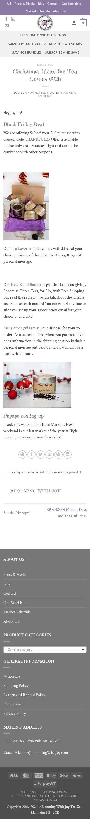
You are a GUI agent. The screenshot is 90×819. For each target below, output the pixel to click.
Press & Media (25, 3)
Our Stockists (71, 3)
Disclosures (12, 704)
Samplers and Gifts (27, 44)
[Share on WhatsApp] (22, 454)
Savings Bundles (27, 52)
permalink (75, 472)
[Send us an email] (7, 26)
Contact (52, 3)
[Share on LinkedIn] (67, 454)
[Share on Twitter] (40, 454)
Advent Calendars (65, 44)
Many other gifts (16, 328)
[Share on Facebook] (31, 454)
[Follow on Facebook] (7, 19)
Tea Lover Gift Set (26, 248)
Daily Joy (45, 64)
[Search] (9, 3)
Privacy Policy (14, 713)
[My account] (74, 23)
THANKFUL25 (37, 139)
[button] (83, 22)
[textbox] (43, 650)
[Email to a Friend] (49, 454)
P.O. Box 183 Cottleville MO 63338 (31, 741)
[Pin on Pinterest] (58, 454)
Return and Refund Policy (24, 695)
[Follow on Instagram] (13, 19)
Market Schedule (38, 11)
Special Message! (16, 512)
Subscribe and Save (62, 52)
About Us (59, 11)
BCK (56, 812)
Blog (41, 3)
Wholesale (11, 676)
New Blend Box (23, 284)
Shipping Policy (15, 685)
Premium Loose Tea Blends (44, 35)
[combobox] (45, 649)
